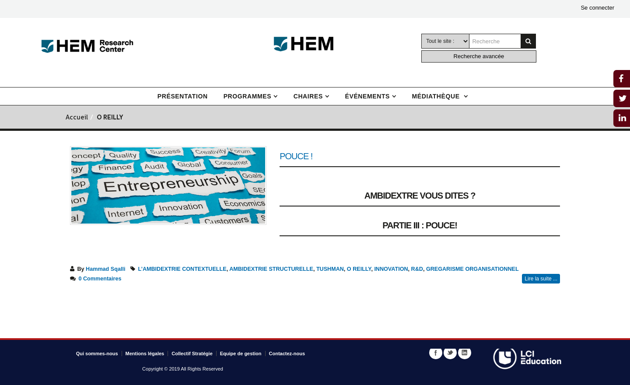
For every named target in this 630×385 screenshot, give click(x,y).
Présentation (183, 96)
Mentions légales (145, 353)
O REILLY (359, 269)
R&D (417, 269)
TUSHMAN (330, 269)
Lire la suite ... (541, 279)
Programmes (247, 96)
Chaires (308, 96)
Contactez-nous (287, 353)
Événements (367, 96)
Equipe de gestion (241, 353)
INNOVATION (391, 269)
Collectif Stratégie (192, 353)
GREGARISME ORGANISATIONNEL (472, 269)
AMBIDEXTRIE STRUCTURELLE (271, 269)
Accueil (77, 118)
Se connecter (597, 7)
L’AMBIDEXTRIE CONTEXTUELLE (182, 269)
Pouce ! (296, 156)
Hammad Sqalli (105, 269)
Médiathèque (437, 96)
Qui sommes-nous (97, 353)
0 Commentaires (100, 279)
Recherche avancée (479, 56)
